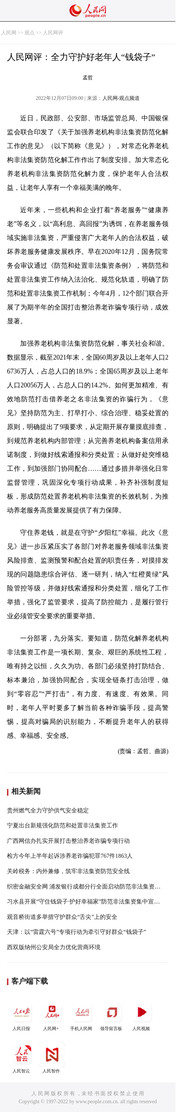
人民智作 (52, 1058)
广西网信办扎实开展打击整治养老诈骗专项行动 (68, 841)
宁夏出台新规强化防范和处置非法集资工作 (62, 825)
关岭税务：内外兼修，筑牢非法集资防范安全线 (68, 871)
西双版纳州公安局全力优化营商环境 (54, 947)
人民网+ (52, 1015)
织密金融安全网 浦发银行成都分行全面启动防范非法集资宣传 (86, 886)
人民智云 (22, 1058)
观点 (29, 32)
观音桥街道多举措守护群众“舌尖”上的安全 (62, 917)
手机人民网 (82, 1015)
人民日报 (22, 1015)
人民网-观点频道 (121, 98)
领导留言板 (112, 1015)
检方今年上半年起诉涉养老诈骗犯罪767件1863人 (70, 856)
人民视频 (142, 1015)
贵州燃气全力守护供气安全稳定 (48, 810)
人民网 (8, 32)
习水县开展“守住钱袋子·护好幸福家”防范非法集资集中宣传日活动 (92, 901)
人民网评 (53, 32)
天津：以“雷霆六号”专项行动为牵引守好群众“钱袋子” (76, 932)
